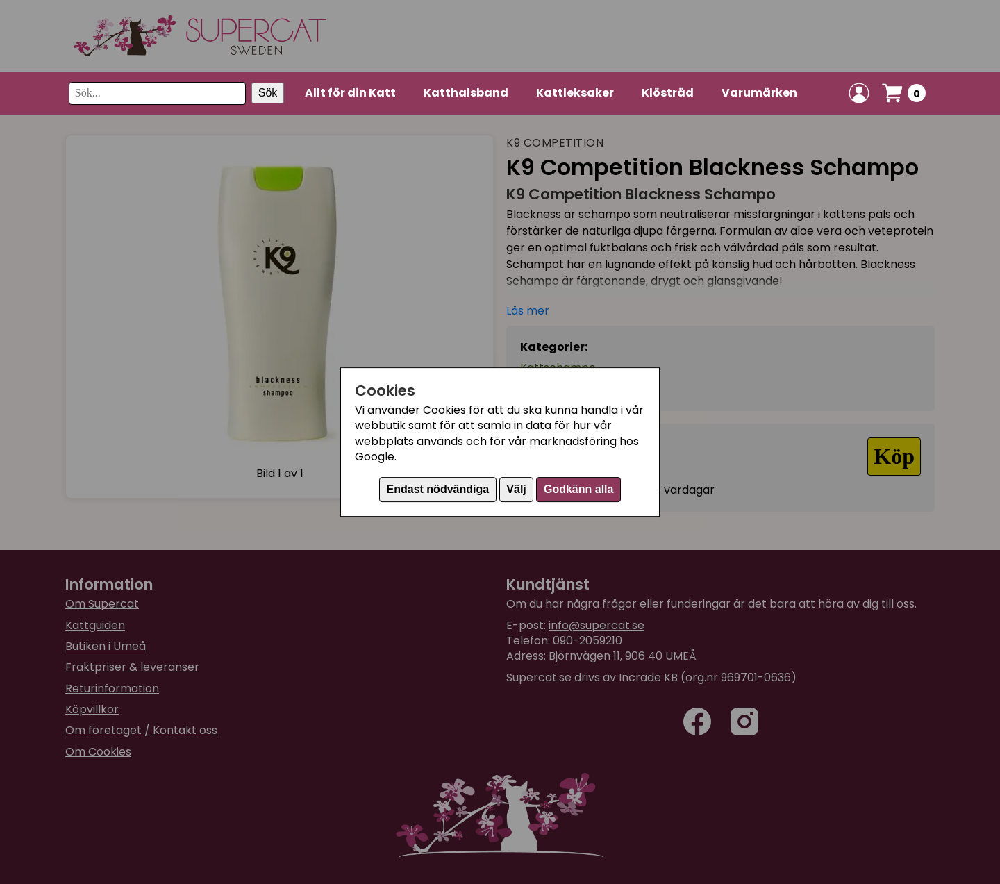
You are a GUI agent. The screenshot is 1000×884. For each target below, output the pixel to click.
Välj (516, 489)
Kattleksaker (575, 92)
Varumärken (759, 92)
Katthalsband (466, 92)
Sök (268, 93)
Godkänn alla (578, 489)
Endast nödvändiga (438, 489)
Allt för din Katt (350, 92)
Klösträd (668, 92)
